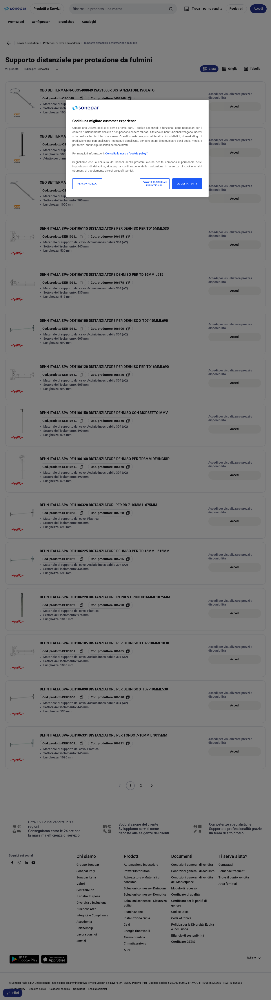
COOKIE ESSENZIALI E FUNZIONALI (155, 184)
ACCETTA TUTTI (187, 183)
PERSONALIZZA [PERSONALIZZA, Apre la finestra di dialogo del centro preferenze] (87, 183)
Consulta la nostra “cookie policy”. (126, 153)
